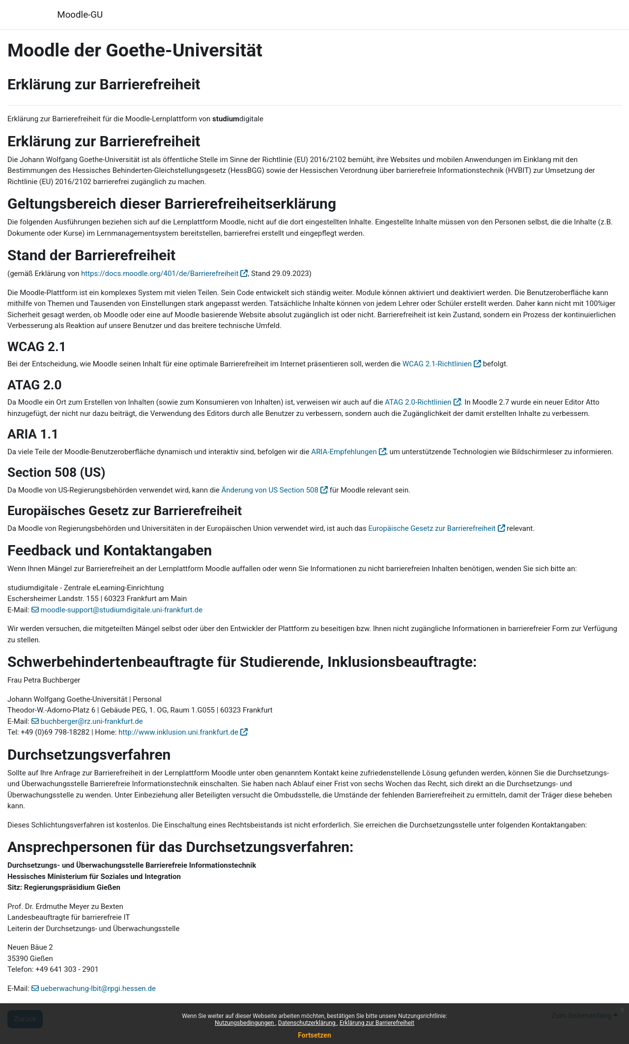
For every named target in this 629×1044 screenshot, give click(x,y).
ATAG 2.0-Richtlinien (418, 402)
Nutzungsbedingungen (245, 1022)
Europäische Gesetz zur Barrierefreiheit (431, 528)
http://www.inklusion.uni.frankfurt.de (178, 732)
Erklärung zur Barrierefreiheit (377, 1022)
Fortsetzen (314, 1035)
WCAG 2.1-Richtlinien (437, 363)
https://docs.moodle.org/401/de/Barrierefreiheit (159, 273)
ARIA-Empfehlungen (343, 451)
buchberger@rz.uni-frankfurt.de (92, 721)
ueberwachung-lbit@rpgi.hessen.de (98, 988)
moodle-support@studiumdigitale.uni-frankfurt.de (122, 609)
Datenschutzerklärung (307, 1022)
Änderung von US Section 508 (270, 490)
